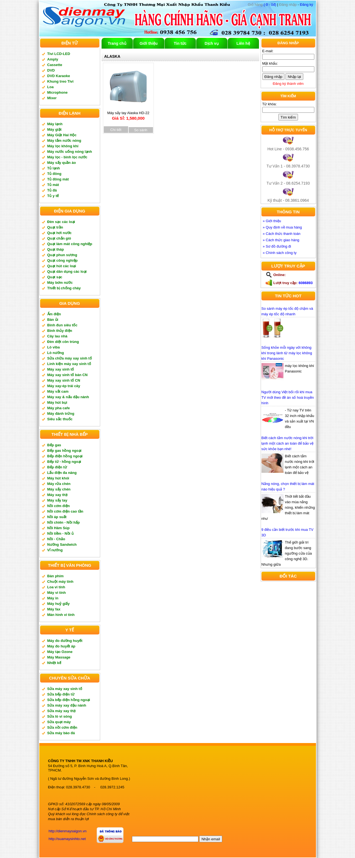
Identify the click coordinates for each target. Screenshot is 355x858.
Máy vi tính (56, 593)
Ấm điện (54, 314)
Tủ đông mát (58, 179)
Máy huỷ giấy (58, 604)
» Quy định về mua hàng (282, 227)
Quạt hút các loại (61, 266)
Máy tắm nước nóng (64, 140)
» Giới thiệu (272, 221)
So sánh (140, 130)
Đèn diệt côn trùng (63, 342)
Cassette (54, 65)
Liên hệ (243, 43)
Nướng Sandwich (62, 544)
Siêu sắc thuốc (60, 419)
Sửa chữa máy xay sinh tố (69, 358)
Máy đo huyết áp (61, 646)
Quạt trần (55, 227)
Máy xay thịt (57, 495)
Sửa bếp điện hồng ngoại (68, 700)
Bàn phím (55, 576)
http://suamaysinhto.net (67, 839)
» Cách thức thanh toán (281, 234)
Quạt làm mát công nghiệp (69, 244)
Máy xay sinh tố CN (63, 380)
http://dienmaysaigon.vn (68, 831)
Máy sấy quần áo (61, 163)
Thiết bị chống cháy (64, 288)
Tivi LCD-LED (58, 54)
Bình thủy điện (59, 331)
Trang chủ (117, 43)
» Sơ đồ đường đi (277, 246)
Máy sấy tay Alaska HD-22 (128, 113)
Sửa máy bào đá (61, 733)
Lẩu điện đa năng (62, 473)
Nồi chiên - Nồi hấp (63, 522)
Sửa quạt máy (59, 722)
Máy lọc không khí (63, 146)
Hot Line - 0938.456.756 (288, 149)
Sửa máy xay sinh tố (64, 689)
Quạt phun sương (62, 255)
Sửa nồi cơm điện (62, 727)
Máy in (52, 598)
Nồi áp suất (57, 517)
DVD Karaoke (58, 76)
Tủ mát (53, 185)
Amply (52, 59)
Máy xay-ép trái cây (63, 386)
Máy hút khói (58, 478)
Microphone (57, 92)
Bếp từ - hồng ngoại (64, 462)
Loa (50, 87)
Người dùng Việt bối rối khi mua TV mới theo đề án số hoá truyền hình (287, 397)
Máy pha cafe (58, 408)
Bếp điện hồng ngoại (65, 456)
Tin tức (180, 43)
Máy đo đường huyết (64, 641)
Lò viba (53, 347)
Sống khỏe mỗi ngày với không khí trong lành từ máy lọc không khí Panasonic (286, 353)
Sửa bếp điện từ (60, 694)
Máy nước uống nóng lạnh (69, 151)
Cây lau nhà (57, 336)
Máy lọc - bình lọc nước (67, 157)
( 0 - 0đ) (262, 4)
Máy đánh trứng (60, 413)
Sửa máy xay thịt (61, 711)
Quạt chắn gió (59, 238)
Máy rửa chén (59, 484)
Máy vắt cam (58, 391)
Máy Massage (59, 657)
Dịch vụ (211, 43)
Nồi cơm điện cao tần (65, 511)
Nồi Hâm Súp (58, 528)
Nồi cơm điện (58, 506)
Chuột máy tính (60, 581)
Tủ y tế (53, 196)
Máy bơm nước (60, 282)
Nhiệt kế (54, 663)
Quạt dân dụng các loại (67, 271)
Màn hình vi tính (61, 615)
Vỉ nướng (55, 550)
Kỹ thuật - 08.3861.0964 (288, 200)
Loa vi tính (56, 587)
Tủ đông (54, 174)
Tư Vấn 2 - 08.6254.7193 (288, 183)
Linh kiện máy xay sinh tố (69, 364)
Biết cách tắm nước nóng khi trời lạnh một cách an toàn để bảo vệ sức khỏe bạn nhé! (287, 443)
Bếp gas (54, 445)
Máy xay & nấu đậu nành (68, 397)
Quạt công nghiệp (62, 260)
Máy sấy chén (59, 489)
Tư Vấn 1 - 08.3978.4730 (288, 166)
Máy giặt (54, 129)
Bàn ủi (52, 320)
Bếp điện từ (57, 467)
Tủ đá (52, 190)
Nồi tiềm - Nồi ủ (60, 533)
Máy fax (54, 609)
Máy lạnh (55, 124)
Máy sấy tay (57, 500)
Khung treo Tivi (60, 81)
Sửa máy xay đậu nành (66, 705)
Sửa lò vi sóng (59, 716)
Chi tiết (115, 130)
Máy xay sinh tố (60, 369)
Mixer (52, 98)
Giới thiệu (148, 43)
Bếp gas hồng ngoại (64, 450)
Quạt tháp (55, 249)
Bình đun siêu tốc (62, 325)
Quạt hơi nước (59, 233)
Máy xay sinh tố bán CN (67, 375)
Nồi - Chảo (56, 539)
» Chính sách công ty (280, 253)
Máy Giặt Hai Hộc (62, 135)
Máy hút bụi (57, 402)
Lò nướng (55, 353)
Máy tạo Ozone (60, 652)
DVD (51, 70)
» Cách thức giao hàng (281, 240)
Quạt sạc (54, 277)
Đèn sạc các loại (61, 222)
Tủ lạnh (53, 168)
